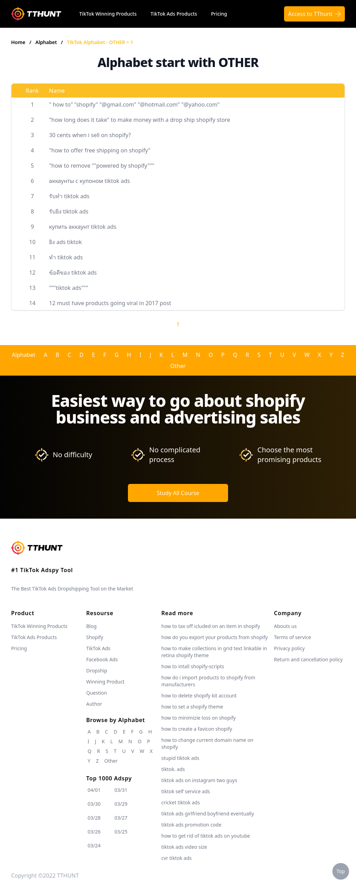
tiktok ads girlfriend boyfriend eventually (207, 813)
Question (96, 692)
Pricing (219, 13)
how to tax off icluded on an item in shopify (210, 626)
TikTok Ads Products (174, 13)
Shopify (94, 637)
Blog (91, 626)
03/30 (94, 804)
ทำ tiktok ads (66, 257)
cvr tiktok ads (176, 858)
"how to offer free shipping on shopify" (100, 150)
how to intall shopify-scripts (192, 666)
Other (178, 366)
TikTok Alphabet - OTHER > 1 (100, 42)
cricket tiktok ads (180, 802)
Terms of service (292, 637)
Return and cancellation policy (308, 659)
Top (341, 871)
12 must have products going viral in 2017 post (110, 303)
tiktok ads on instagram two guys (199, 780)
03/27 (120, 817)
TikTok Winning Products (108, 13)
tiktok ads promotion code (191, 824)
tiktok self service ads (185, 791)
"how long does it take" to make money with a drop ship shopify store (139, 120)
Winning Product (105, 681)
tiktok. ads (173, 769)
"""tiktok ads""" (68, 288)
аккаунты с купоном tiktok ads (89, 181)
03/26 (94, 831)
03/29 (120, 804)
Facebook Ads (102, 659)
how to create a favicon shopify (196, 729)
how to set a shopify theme (192, 706)
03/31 (120, 790)
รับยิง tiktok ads (68, 211)
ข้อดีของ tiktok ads (73, 272)
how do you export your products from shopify (214, 637)
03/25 (120, 831)
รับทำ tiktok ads (69, 196)
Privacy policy (289, 648)
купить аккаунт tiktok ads (82, 227)
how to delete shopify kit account (199, 695)
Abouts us (285, 626)
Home (18, 42)
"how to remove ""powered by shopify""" (101, 165)
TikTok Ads (98, 648)
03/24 (94, 845)
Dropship (96, 670)
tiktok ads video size (184, 847)
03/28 (94, 817)
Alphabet (46, 42)
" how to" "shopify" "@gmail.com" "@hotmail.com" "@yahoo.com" (134, 104)
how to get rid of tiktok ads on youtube (205, 835)
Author (94, 704)
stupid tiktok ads (180, 758)
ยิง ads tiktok (65, 242)
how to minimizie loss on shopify (198, 717)
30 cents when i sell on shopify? (90, 135)
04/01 (94, 790)
